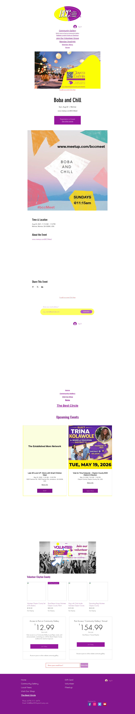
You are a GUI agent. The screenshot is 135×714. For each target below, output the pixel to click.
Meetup (69, 687)
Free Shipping (30, 611)
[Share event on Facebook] (33, 287)
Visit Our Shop (28, 691)
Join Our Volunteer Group (67, 38)
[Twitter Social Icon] (99, 704)
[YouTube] (104, 704)
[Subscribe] (86, 311)
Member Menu (67, 44)
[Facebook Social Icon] (89, 704)
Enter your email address (50, 307)
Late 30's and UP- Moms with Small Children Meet (45, 474)
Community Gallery (67, 393)
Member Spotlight (67, 41)
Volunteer (69, 683)
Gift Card (69, 680)
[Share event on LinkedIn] (42, 287)
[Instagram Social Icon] (94, 704)
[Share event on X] (37, 287)
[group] (67, 597)
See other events (67, 121)
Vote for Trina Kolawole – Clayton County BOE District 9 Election (90, 474)
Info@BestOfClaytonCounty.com (37, 703)
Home (67, 390)
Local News (26, 687)
